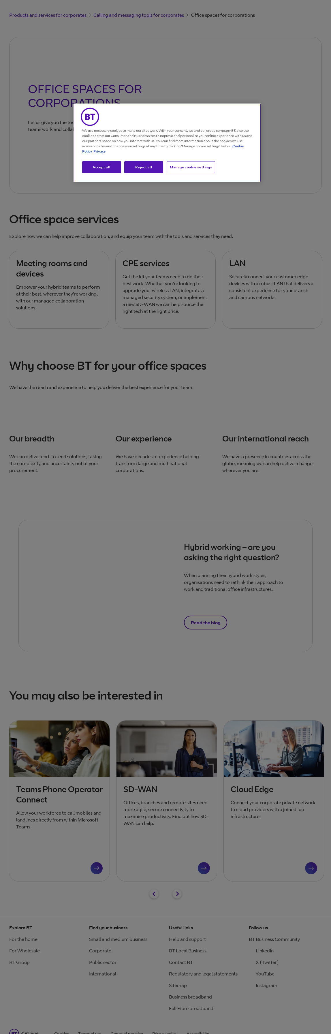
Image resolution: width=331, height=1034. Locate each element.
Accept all (102, 167)
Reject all (144, 167)
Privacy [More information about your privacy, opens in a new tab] (99, 151)
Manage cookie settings (191, 167)
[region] (167, 143)
